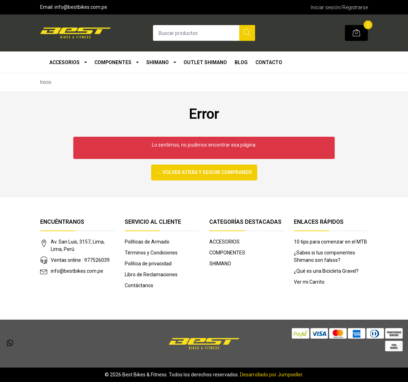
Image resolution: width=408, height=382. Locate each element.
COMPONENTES (112, 62)
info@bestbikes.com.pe (77, 271)
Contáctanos (139, 285)
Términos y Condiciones (151, 252)
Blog (241, 62)
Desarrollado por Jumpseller (271, 374)
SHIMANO (157, 62)
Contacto (268, 62)
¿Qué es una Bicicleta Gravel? (326, 271)
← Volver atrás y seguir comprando (204, 172)
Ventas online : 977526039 (80, 260)
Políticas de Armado (147, 242)
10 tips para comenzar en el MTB (330, 242)
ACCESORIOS (64, 62)
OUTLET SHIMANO (205, 62)
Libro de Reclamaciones (151, 274)
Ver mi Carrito (309, 282)
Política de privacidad (148, 263)
